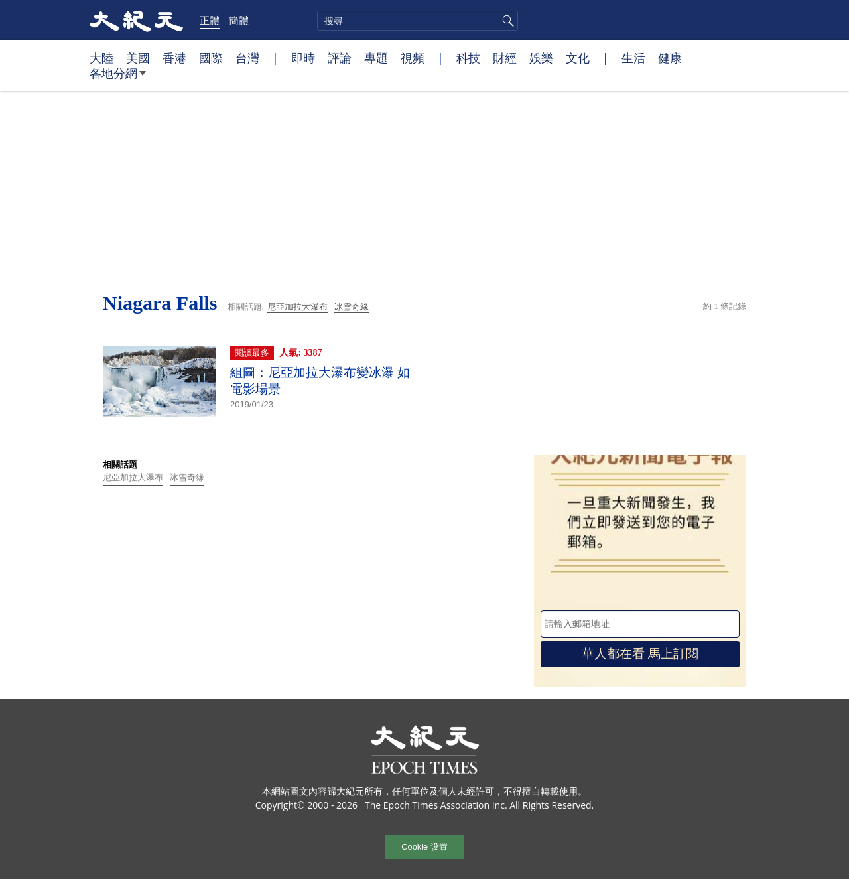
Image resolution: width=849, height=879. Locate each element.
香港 (174, 58)
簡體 (239, 20)
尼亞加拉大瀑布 (297, 307)
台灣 (247, 58)
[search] (417, 21)
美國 (138, 58)
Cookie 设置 (424, 847)
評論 (340, 58)
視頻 (412, 58)
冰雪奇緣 (351, 307)
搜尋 (506, 21)
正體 (210, 20)
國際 (211, 58)
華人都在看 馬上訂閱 (640, 654)
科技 (468, 58)
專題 (376, 58)
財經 (505, 58)
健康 (670, 58)
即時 (303, 58)
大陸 (101, 58)
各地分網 (118, 78)
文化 (578, 58)
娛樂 (541, 58)
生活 (633, 58)
